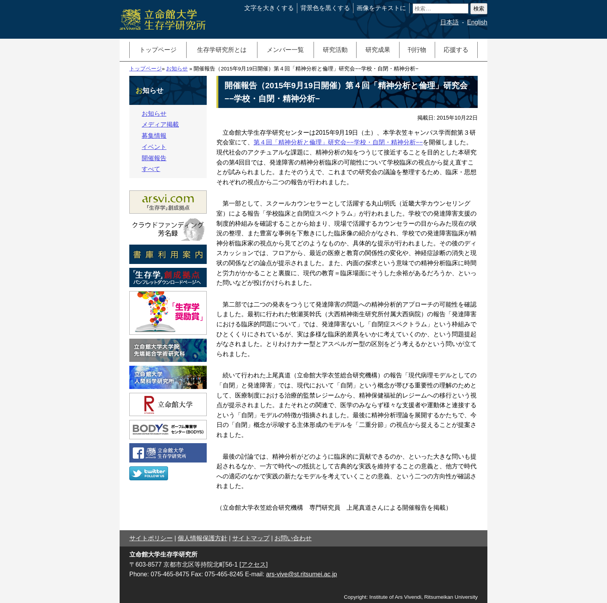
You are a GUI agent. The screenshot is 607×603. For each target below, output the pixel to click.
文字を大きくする (269, 8)
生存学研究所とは (222, 49)
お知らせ (177, 69)
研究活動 (335, 49)
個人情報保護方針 (202, 538)
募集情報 (154, 135)
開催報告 (154, 158)
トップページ (158, 49)
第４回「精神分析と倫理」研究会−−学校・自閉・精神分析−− (338, 142)
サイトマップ (250, 538)
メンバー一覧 (285, 49)
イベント (154, 147)
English (477, 22)
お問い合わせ (293, 538)
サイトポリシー (151, 538)
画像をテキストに (381, 8)
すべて (151, 169)
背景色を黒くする (325, 8)
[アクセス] (254, 564)
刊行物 (417, 49)
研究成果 (377, 49)
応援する (456, 49)
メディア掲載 (160, 124)
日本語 (449, 22)
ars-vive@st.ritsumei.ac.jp (301, 574)
